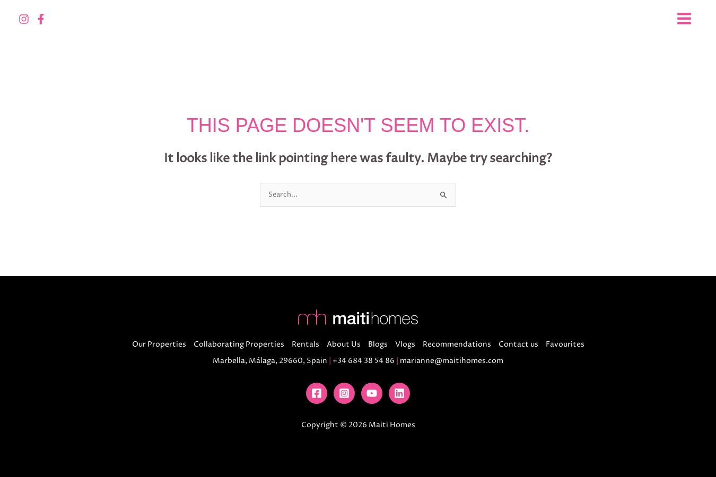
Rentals (305, 344)
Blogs (378, 344)
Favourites (565, 344)
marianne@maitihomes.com (451, 361)
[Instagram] (24, 19)
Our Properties (159, 344)
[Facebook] (41, 19)
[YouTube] (371, 393)
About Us (344, 344)
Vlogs (405, 344)
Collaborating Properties (239, 344)
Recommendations (457, 344)
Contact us (518, 344)
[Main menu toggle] (683, 18)
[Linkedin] (399, 393)
